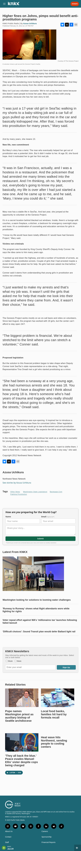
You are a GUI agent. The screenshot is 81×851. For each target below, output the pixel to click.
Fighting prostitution (18, 494)
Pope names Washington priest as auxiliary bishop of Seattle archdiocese (19, 716)
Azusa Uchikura (30, 23)
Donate (75, 4)
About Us (9, 831)
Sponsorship (47, 837)
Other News (15, 492)
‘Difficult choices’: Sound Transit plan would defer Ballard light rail (39, 631)
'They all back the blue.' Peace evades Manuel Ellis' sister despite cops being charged (21, 760)
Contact (8, 837)
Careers (45, 831)
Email (47, 517)
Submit (40, 538)
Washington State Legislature (35, 492)
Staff (7, 842)
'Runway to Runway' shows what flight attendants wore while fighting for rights (36, 610)
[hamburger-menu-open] (4, 3)
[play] (4, 848)
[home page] (13, 4)
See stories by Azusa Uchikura (17, 482)
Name (8, 517)
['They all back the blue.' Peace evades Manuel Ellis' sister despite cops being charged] (21, 742)
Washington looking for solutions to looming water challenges (37, 600)
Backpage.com (56, 492)
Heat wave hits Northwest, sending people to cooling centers (54, 742)
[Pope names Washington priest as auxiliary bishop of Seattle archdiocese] (21, 697)
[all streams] (77, 848)
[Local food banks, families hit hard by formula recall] (57, 697)
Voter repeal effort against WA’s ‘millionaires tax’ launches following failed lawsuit (40, 621)
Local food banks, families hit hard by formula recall (54, 714)
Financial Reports (49, 842)
